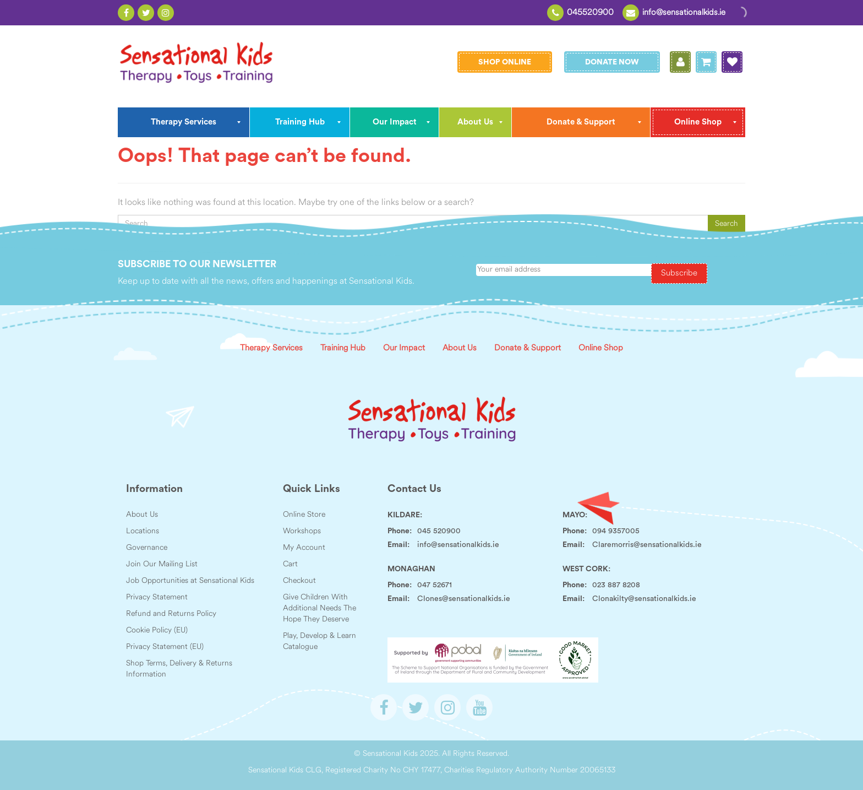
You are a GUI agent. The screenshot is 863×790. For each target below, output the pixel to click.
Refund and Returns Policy (171, 614)
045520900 (590, 13)
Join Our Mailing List (162, 564)
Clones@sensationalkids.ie (463, 599)
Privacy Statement (157, 597)
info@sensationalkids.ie (683, 13)
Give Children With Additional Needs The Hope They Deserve (319, 608)
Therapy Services (271, 348)
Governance (146, 548)
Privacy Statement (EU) (165, 647)
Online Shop (600, 348)
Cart (290, 564)
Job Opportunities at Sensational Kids (190, 581)
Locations (142, 531)
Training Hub (342, 348)
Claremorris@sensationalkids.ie (647, 545)
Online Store (304, 515)
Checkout (299, 581)
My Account (304, 548)
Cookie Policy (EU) (157, 630)
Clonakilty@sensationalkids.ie (644, 599)
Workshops (302, 531)
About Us (460, 348)
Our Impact (404, 348)
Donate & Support (527, 348)
